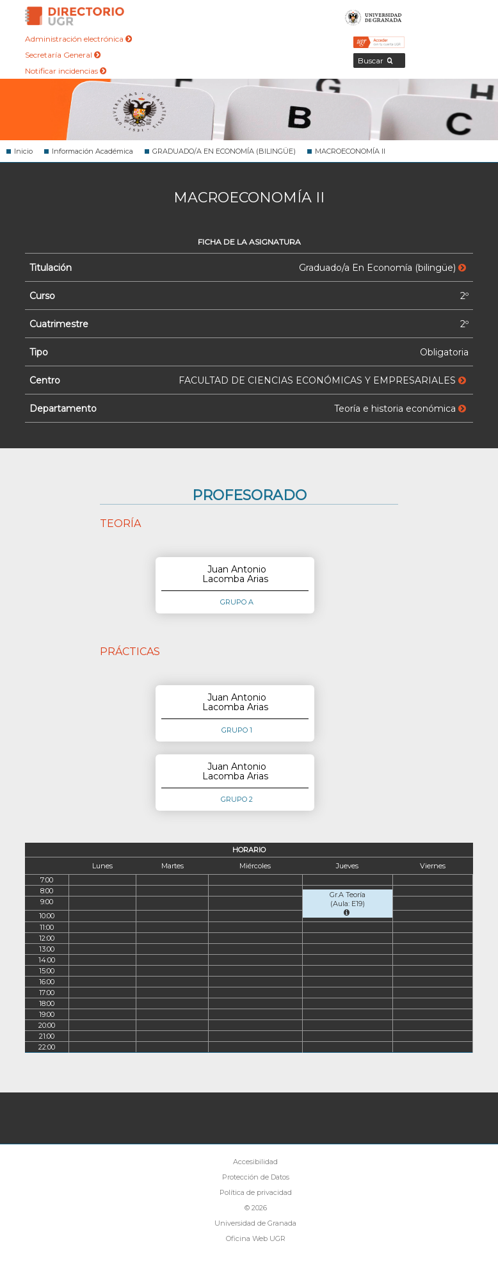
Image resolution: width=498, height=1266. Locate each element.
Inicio (23, 151)
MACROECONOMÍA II (350, 151)
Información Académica (92, 151)
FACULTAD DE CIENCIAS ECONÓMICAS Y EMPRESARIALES (322, 380)
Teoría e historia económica (400, 408)
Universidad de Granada (373, 16)
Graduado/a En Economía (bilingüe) (382, 267)
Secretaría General (62, 55)
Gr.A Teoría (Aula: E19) (347, 903)
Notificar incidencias (65, 71)
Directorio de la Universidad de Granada (75, 16)
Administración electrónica (78, 39)
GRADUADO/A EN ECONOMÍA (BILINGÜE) (224, 151)
